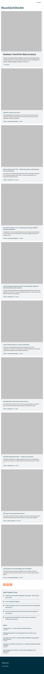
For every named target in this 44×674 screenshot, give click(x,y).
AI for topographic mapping (12, 601)
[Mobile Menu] (39, 2)
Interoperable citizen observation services (15, 401)
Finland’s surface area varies (11, 112)
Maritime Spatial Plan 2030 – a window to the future (18, 456)
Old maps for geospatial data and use (14, 513)
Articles (5, 121)
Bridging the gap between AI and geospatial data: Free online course (19, 633)
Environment (10, 179)
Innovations (10, 408)
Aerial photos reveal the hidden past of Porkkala (17, 568)
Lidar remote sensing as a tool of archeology (16, 344)
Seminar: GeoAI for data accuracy (19, 54)
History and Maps (11, 520)
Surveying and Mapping (13, 121)
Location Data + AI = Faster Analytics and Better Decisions (17, 628)
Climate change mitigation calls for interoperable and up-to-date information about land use (21, 287)
